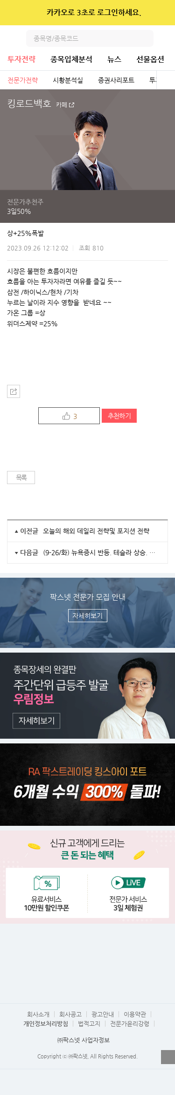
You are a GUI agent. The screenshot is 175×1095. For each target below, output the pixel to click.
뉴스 (114, 59)
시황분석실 (68, 80)
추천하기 (119, 415)
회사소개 (38, 1014)
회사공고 (70, 1014)
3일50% (19, 211)
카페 (61, 105)
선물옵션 (150, 59)
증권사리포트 (116, 80)
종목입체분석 (71, 59)
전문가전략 (22, 80)
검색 (145, 38)
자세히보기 (87, 615)
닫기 (162, 12)
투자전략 (21, 59)
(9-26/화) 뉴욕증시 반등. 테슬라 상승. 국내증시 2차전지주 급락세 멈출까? (102, 552)
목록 (21, 477)
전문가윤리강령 (129, 1023)
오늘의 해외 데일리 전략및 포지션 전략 (96, 531)
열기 (168, 1057)
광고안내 (102, 1014)
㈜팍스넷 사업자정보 (83, 1040)
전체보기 (165, 80)
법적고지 (89, 1023)
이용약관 (135, 1014)
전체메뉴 (166, 38)
